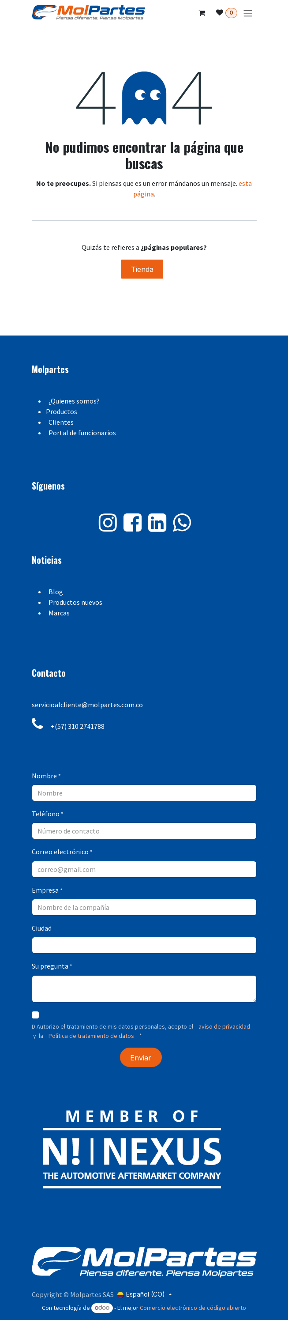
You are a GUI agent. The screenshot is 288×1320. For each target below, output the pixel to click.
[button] (141, 1057)
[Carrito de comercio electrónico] (202, 13)
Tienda (142, 269)
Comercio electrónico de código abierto (193, 1308)
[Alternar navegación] (248, 13)
